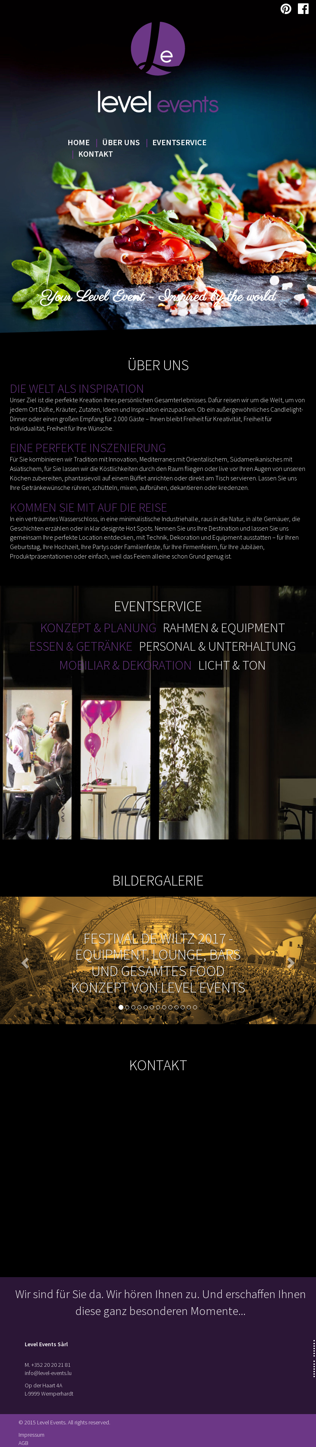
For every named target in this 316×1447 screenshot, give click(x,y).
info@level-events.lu (48, 1373)
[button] (23, 960)
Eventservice (179, 142)
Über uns (121, 142)
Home (78, 142)
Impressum (31, 1434)
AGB (23, 1443)
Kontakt (95, 153)
